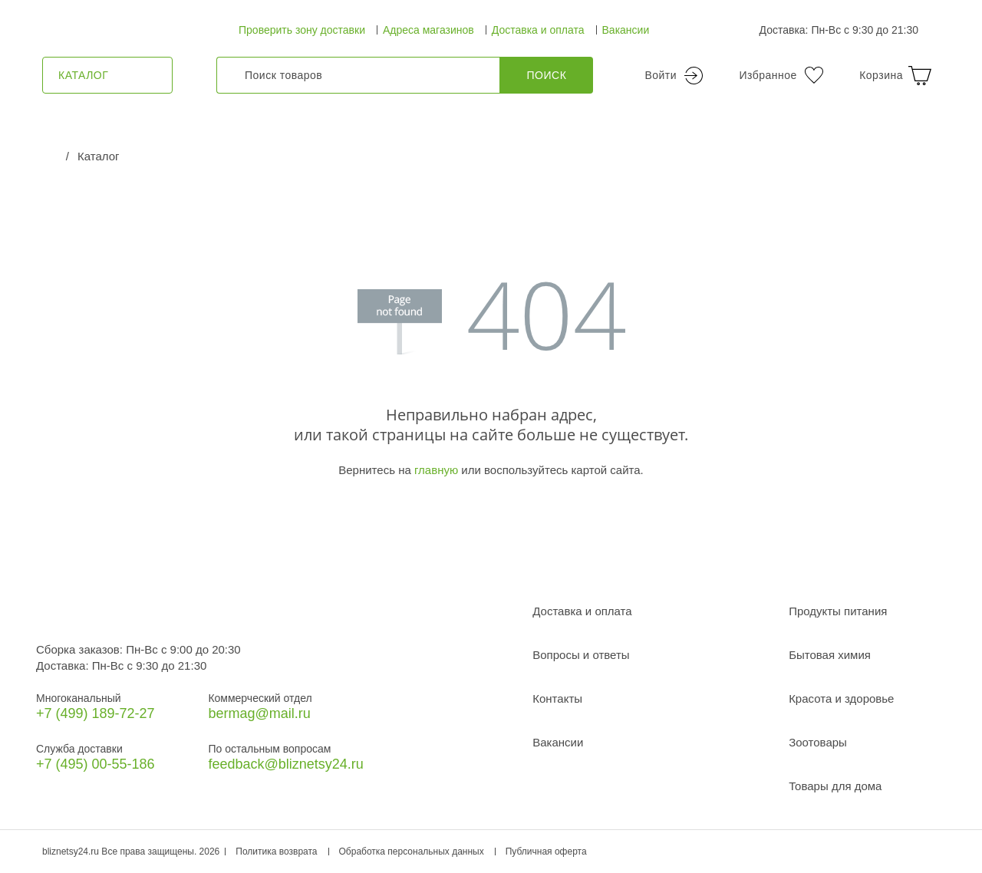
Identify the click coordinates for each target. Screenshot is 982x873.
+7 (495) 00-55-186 (95, 764)
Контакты (557, 698)
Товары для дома (835, 785)
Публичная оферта (546, 851)
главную (436, 469)
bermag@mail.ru (259, 713)
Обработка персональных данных (411, 851)
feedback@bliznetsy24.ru (285, 764)
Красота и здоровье (841, 698)
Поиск (547, 75)
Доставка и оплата (538, 30)
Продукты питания (838, 611)
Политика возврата (276, 851)
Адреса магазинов (428, 30)
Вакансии (626, 30)
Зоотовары (818, 742)
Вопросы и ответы (580, 654)
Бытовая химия (830, 654)
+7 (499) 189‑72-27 (95, 713)
